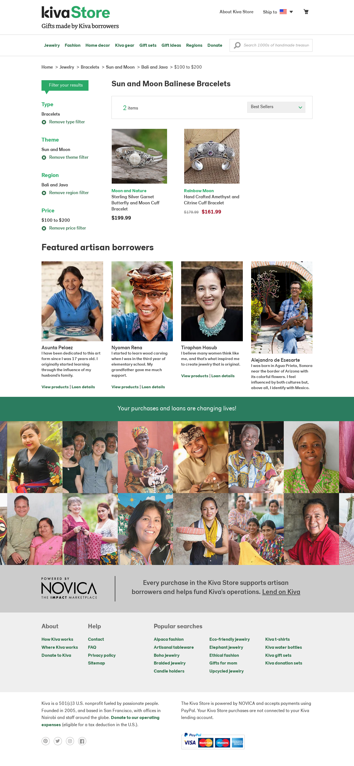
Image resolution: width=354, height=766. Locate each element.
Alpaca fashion (169, 639)
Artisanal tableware (174, 647)
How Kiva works (57, 639)
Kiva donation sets (283, 663)
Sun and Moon (55, 150)
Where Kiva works (59, 647)
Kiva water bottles (283, 647)
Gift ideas (171, 45)
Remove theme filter (64, 157)
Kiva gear (124, 45)
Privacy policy (102, 655)
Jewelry (52, 45)
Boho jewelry (166, 655)
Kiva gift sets (278, 655)
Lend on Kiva (281, 592)
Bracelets (50, 114)
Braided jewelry (170, 663)
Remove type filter (63, 122)
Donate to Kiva (56, 655)
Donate (214, 45)
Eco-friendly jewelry (229, 639)
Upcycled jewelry (226, 671)
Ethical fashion (224, 655)
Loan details (83, 387)
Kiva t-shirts (277, 639)
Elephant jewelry (226, 647)
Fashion (72, 45)
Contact (96, 639)
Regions (194, 45)
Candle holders (169, 671)
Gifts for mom (223, 663)
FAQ (92, 647)
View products (55, 387)
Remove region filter (65, 193)
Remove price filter (63, 228)
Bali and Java (54, 185)
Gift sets (148, 45)
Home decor (97, 45)
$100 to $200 (55, 220)
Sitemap (96, 663)
